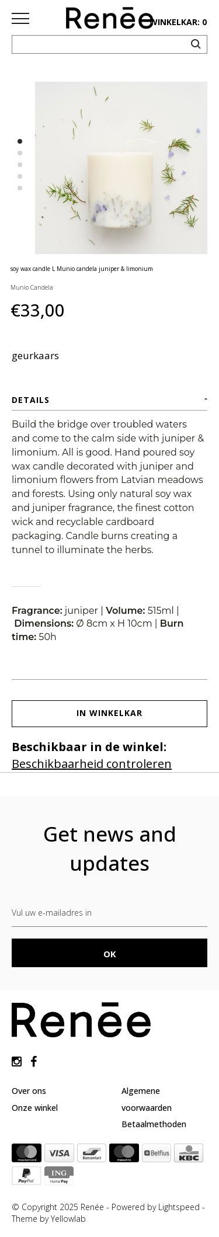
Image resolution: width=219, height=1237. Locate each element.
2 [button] (20, 153)
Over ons (29, 1090)
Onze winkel (35, 1107)
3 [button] (20, 164)
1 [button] (20, 141)
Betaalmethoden (153, 1124)
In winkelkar (109, 712)
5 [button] (20, 188)
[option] (121, 168)
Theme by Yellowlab (49, 1218)
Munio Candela (32, 287)
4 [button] (20, 176)
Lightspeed (179, 1206)
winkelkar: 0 (178, 21)
